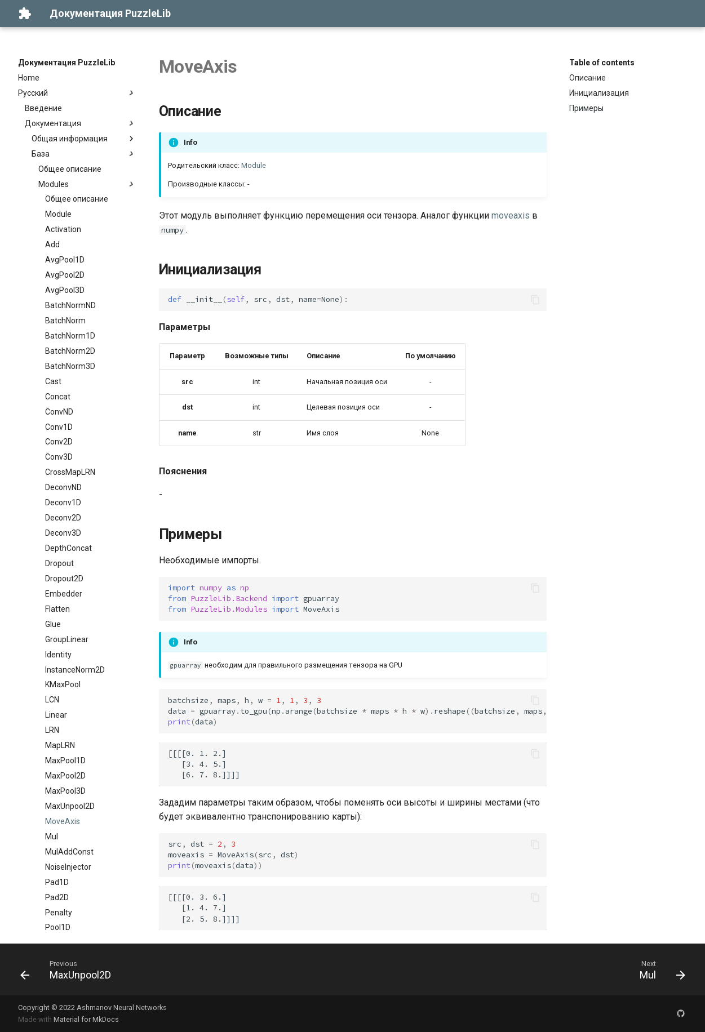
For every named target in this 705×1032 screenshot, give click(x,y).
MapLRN (60, 745)
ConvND (59, 411)
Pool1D (57, 927)
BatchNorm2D (70, 350)
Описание (587, 77)
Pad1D (57, 882)
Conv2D (59, 441)
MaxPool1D (65, 760)
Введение (43, 108)
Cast (53, 381)
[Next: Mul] (658, 969)
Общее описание (69, 169)
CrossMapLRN (70, 472)
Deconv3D (63, 532)
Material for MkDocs (86, 1019)
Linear (56, 714)
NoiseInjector (68, 866)
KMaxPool (63, 684)
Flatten (57, 608)
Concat (57, 396)
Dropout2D (64, 578)
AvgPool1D (65, 259)
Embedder (63, 593)
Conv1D (59, 427)
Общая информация (84, 139)
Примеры (586, 108)
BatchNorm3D (70, 366)
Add (52, 244)
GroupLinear (66, 639)
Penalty (58, 912)
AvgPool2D (65, 274)
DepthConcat (68, 548)
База (84, 154)
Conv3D (59, 456)
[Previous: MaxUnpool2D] (69, 969)
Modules (87, 184)
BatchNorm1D (70, 335)
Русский (77, 93)
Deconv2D (63, 517)
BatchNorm (65, 320)
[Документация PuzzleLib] (25, 13)
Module (58, 214)
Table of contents (602, 62)
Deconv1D (63, 502)
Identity (58, 654)
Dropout (59, 563)
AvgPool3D (65, 290)
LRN (52, 730)
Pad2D (57, 897)
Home (28, 77)
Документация (80, 123)
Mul (51, 836)
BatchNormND (70, 305)
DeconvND (63, 487)
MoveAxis (62, 821)
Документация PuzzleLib (66, 62)
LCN (52, 699)
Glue (53, 624)
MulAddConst (69, 851)
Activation (63, 229)
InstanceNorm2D (75, 669)
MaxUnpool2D (70, 806)
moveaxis (510, 215)
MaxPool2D (65, 775)
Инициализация (599, 92)
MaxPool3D (65, 790)
